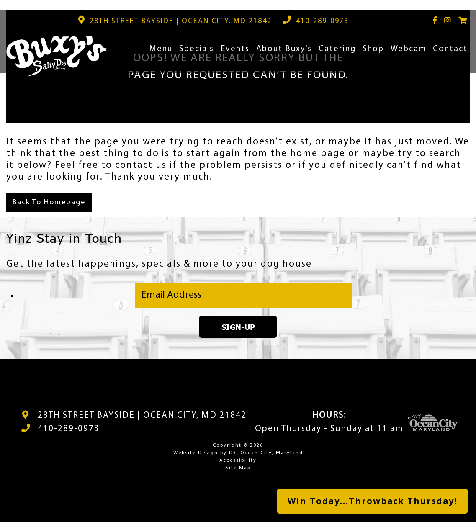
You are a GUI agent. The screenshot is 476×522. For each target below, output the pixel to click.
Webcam (408, 49)
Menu (160, 49)
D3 (233, 452)
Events (235, 49)
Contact (450, 49)
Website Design (195, 452)
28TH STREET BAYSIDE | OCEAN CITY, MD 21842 (142, 415)
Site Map (238, 468)
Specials (196, 49)
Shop (373, 49)
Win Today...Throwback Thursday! (372, 501)
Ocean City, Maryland (271, 452)
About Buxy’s (284, 49)
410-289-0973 (69, 428)
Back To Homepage (49, 202)
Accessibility (238, 460)
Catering (337, 49)
